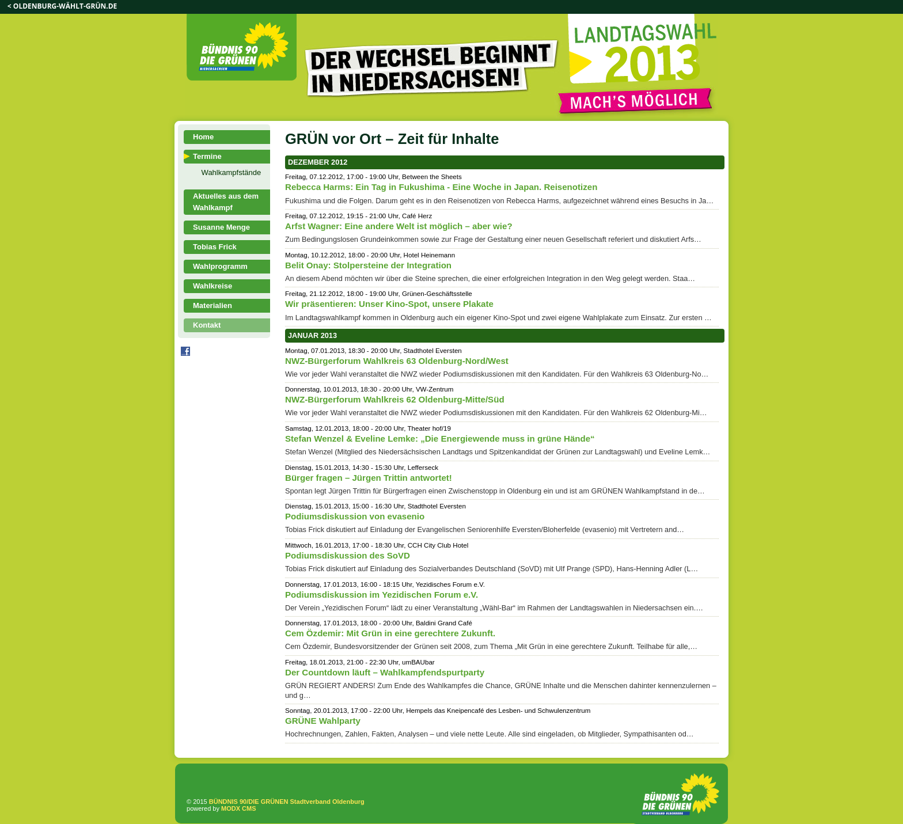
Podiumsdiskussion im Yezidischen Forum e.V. (381, 594)
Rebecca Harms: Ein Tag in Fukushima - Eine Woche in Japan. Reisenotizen (441, 187)
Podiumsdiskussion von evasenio (354, 516)
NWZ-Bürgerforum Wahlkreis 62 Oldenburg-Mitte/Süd (394, 399)
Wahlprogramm (220, 266)
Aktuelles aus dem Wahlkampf (226, 202)
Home (203, 136)
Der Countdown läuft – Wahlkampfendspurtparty (384, 672)
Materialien (212, 305)
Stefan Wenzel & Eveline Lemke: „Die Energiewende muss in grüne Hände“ (440, 438)
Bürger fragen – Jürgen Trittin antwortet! (368, 478)
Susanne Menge (221, 227)
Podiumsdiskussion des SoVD (347, 555)
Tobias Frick (215, 246)
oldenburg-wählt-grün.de (65, 6)
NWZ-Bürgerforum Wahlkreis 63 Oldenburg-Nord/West (397, 361)
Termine (207, 156)
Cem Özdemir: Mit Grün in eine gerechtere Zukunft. (390, 633)
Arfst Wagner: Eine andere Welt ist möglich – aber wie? (399, 226)
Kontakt (207, 325)
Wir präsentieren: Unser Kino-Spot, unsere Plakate (389, 304)
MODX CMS (238, 808)
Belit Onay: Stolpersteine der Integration (368, 265)
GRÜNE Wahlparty (323, 721)
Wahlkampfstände (231, 172)
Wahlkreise (212, 286)
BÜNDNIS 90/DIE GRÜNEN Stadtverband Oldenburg (287, 801)
